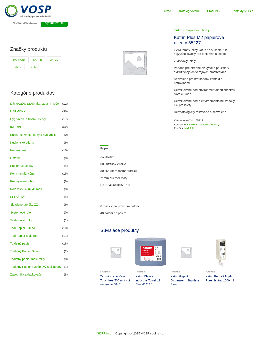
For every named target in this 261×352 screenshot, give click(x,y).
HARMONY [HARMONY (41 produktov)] (19, 60)
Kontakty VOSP (243, 11)
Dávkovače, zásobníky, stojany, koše (35, 104)
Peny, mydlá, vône (22, 173)
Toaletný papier (20, 242)
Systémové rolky (21, 219)
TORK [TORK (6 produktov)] (33, 67)
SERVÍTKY (17, 196)
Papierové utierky (22, 165)
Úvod (174, 11)
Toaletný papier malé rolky (28, 258)
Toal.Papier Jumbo (22, 227)
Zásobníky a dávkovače (26, 273)
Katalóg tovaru (194, 11)
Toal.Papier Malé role (24, 235)
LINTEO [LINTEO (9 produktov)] (55, 60)
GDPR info (104, 333)
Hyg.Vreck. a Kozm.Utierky (28, 119)
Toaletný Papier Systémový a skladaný (36, 265)
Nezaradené (18, 150)
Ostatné (15, 158)
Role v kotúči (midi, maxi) (27, 188)
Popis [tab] (104, 148)
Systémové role (20, 212)
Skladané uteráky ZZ (24, 204)
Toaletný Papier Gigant (25, 250)
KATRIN (15, 127)
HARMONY (18, 111)
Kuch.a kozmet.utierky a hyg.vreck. (34, 134)
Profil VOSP (218, 11)
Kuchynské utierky (22, 142)
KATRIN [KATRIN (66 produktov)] (38, 60)
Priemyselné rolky (22, 181)
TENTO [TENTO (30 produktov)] (17, 67)
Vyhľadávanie (54, 23)
